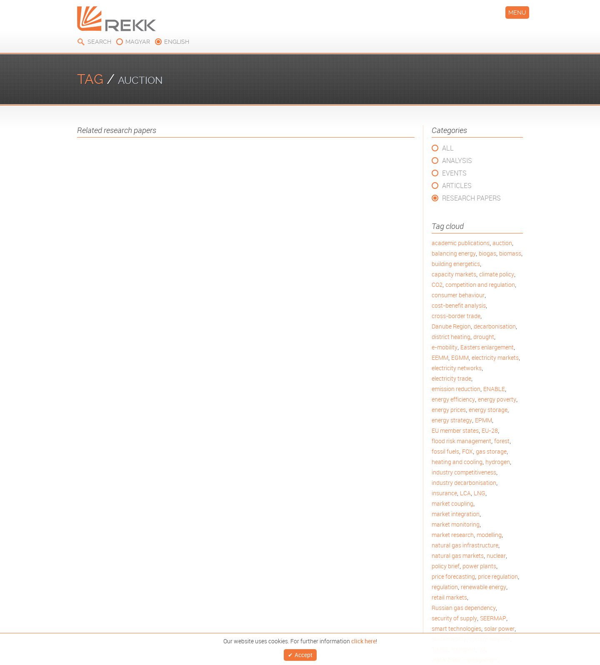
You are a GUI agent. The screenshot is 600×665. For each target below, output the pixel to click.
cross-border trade (456, 316)
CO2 (437, 285)
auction (502, 243)
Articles (457, 185)
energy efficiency (453, 399)
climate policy (496, 274)
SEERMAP (493, 618)
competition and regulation (480, 285)
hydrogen (497, 462)
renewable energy (483, 587)
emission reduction (456, 389)
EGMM (460, 357)
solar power (499, 628)
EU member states (455, 430)
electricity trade (451, 378)
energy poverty (497, 399)
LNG (479, 493)
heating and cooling (457, 462)
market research (453, 535)
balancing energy (454, 253)
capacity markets (454, 274)
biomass (510, 253)
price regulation (498, 576)
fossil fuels (445, 451)
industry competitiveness (464, 472)
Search (99, 41)
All (448, 148)
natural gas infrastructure (465, 545)
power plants (479, 566)
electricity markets (495, 357)
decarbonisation (495, 326)
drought (483, 337)
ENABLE (494, 389)
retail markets (449, 597)
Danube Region (451, 326)
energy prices (449, 410)
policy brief (446, 566)
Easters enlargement (487, 347)
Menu (517, 12)
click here (363, 638)
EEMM (440, 357)
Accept (303, 653)
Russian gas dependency (464, 608)
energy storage (488, 410)
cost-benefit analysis (459, 305)
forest (502, 441)
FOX (467, 451)
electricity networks (457, 368)
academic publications (461, 243)
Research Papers (471, 198)
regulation (445, 587)
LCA (465, 493)
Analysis (457, 160)
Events (454, 173)
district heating (451, 337)
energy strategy (452, 420)
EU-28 (490, 430)
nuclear (496, 556)
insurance (444, 493)
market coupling (452, 503)
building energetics (456, 264)
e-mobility (445, 347)
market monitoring (456, 524)
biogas (487, 253)
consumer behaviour (458, 295)
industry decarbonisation (464, 483)
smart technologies (456, 628)
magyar (137, 41)
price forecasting (453, 576)
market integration (456, 514)
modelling (489, 535)
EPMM (483, 420)
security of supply (454, 618)
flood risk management (461, 441)
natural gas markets (458, 556)
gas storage (491, 451)
